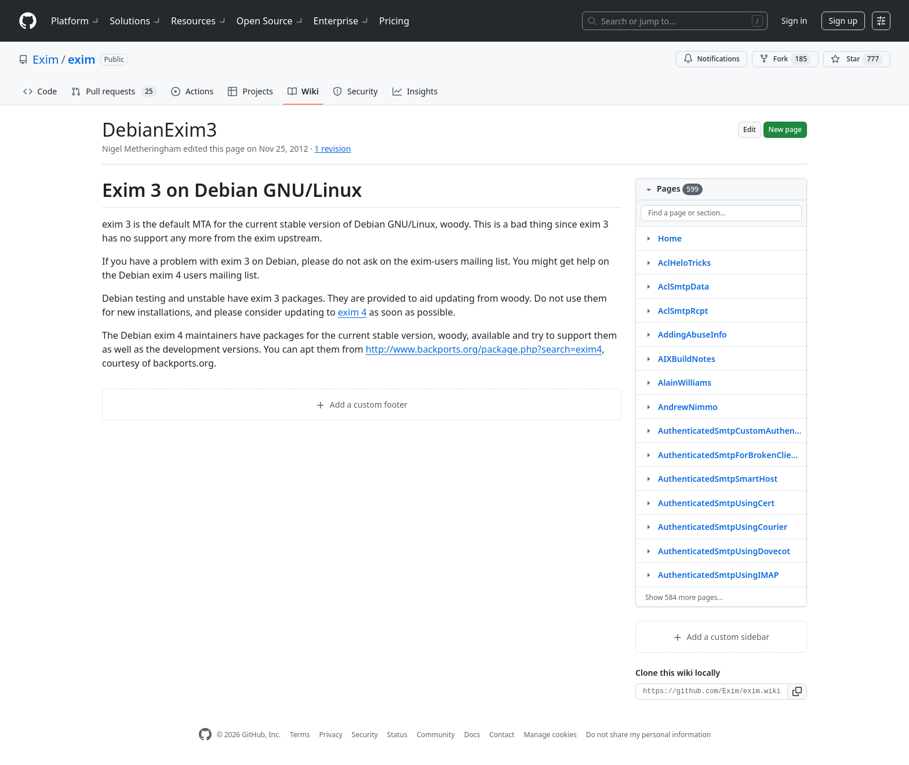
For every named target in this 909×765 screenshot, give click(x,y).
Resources (199, 20)
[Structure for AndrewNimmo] (648, 406)
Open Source (270, 20)
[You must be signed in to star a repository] (856, 59)
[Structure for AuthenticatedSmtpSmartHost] (648, 478)
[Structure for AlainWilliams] (648, 382)
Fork (785, 59)
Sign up (843, 20)
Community (436, 735)
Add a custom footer (362, 404)
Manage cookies (549, 735)
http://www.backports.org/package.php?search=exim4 (484, 349)
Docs (472, 735)
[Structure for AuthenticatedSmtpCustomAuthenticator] (648, 430)
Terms (300, 735)
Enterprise (342, 20)
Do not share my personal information (648, 735)
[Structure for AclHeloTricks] (648, 262)
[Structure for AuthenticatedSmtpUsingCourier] (648, 526)
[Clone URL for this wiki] (711, 691)
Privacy (331, 735)
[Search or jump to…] (675, 21)
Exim (45, 59)
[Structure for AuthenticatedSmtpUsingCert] (648, 502)
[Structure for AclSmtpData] (648, 286)
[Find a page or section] (721, 213)
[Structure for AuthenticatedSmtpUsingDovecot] (648, 550)
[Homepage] (28, 21)
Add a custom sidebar (721, 636)
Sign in (794, 20)
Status (397, 735)
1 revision (333, 148)
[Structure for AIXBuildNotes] (648, 358)
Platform (75, 20)
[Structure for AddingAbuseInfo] (648, 334)
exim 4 (352, 312)
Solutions (136, 20)
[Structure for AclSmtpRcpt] (648, 310)
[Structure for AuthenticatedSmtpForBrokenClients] (648, 454)
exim (81, 59)
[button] (797, 691)
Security (365, 735)
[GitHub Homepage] (205, 734)
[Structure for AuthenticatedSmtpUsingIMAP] (648, 574)
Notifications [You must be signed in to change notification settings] (711, 59)
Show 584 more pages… (684, 597)
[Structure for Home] (648, 238)
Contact (501, 735)
